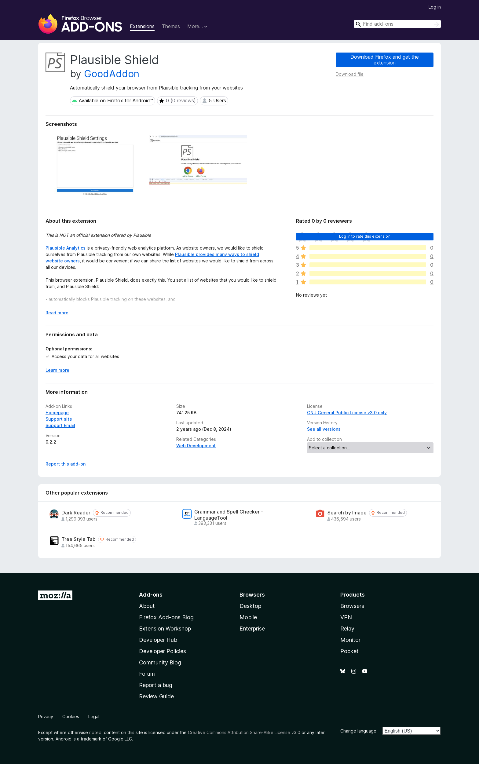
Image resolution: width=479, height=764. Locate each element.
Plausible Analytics (66, 247)
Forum (147, 674)
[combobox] (397, 24)
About (147, 606)
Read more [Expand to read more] (57, 312)
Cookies (70, 716)
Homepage (57, 412)
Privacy (45, 716)
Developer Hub (158, 640)
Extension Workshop (165, 628)
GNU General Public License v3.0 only (347, 412)
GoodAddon (111, 74)
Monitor (350, 640)
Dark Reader (75, 513)
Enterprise (252, 628)
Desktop (250, 606)
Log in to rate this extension (364, 236)
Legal (93, 716)
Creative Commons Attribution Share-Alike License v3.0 (244, 732)
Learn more (57, 370)
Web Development (196, 445)
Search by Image (347, 513)
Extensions (142, 26)
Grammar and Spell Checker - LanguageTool (228, 515)
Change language (358, 730)
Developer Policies (162, 651)
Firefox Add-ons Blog (166, 617)
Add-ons (151, 594)
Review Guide (156, 696)
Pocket (349, 651)
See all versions (324, 429)
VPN (346, 617)
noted (95, 732)
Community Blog (160, 662)
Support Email (60, 425)
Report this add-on (66, 463)
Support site (59, 419)
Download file (350, 74)
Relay (347, 628)
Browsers (352, 606)
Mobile (248, 617)
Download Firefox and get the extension (384, 60)
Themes (171, 26)
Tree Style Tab (78, 539)
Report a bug (155, 685)
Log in (435, 6)
